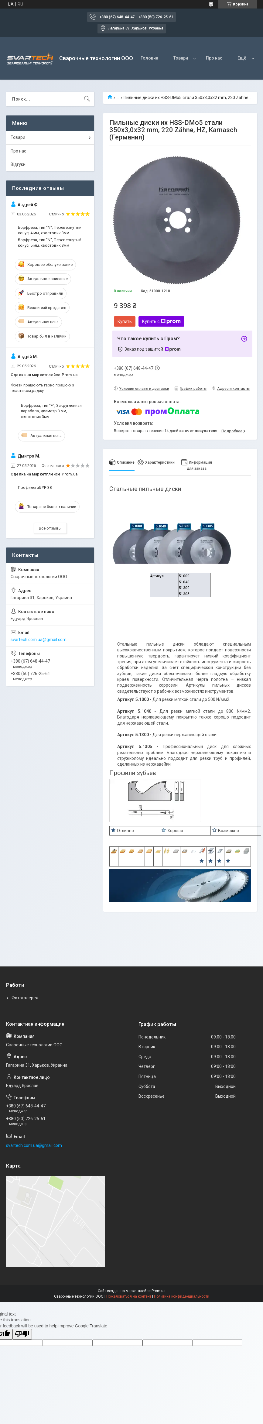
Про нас (214, 58)
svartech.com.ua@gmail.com (39, 639)
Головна (149, 58)
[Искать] (87, 99)
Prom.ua (159, 1291)
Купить (125, 321)
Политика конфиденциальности (181, 1296)
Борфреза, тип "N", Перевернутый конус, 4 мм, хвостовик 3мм (49, 230)
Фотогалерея (25, 997)
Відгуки (18, 164)
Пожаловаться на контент (128, 1296)
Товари (180, 58)
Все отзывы (50, 528)
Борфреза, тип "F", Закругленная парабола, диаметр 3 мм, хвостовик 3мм (51, 411)
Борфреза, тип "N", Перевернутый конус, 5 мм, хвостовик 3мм (49, 243)
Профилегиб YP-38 (35, 487)
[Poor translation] (22, 1334)
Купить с (161, 321)
